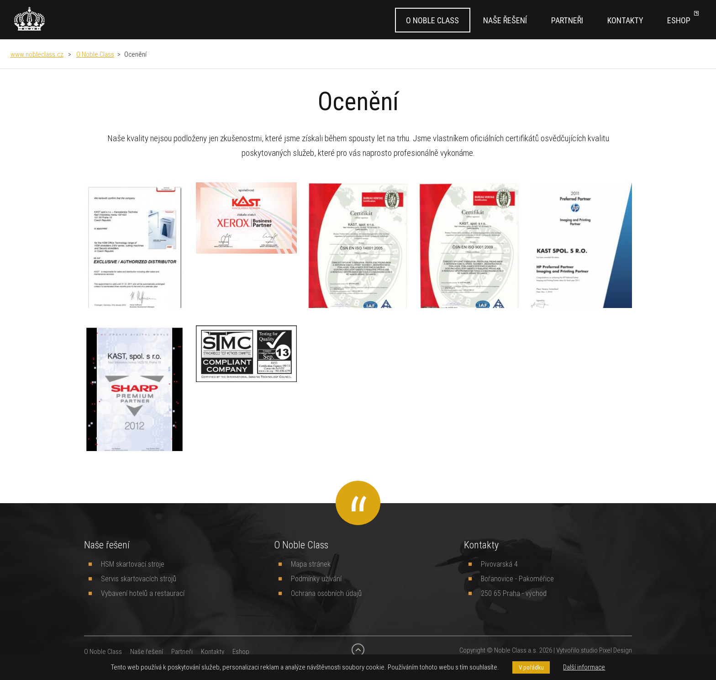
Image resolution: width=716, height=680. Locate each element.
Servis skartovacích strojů (138, 578)
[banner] (29, 19)
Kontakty (625, 20)
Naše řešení (505, 20)
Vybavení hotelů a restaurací (142, 593)
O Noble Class (432, 20)
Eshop (678, 20)
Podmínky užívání (316, 578)
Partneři (567, 20)
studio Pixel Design (606, 650)
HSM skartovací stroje (132, 563)
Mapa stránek (311, 563)
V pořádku (531, 667)
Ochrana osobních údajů (326, 593)
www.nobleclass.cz (37, 54)
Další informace (584, 667)
